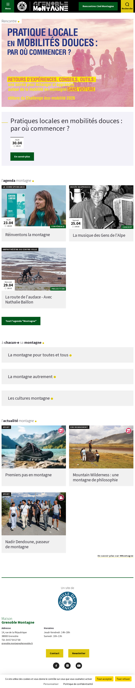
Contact (54, 653)
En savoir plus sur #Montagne (115, 555)
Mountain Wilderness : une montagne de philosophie (96, 477)
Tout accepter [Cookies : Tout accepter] (104, 678)
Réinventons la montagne (27, 234)
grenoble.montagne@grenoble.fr (17, 643)
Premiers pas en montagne (28, 474)
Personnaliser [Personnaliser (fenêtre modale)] (51, 683)
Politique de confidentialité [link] (78, 683)
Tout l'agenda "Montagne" (21, 321)
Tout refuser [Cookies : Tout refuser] (123, 678)
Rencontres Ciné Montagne (98, 6)
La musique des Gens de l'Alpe (99, 235)
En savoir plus (22, 156)
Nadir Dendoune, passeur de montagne (27, 544)
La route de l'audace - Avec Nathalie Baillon (28, 299)
